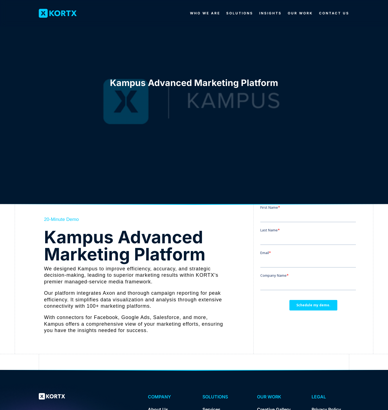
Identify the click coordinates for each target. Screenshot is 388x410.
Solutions (239, 13)
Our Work (300, 13)
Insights (270, 13)
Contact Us (334, 13)
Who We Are (205, 13)
